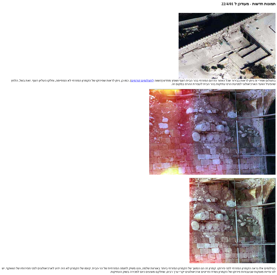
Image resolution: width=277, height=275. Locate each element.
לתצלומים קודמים (142, 80)
